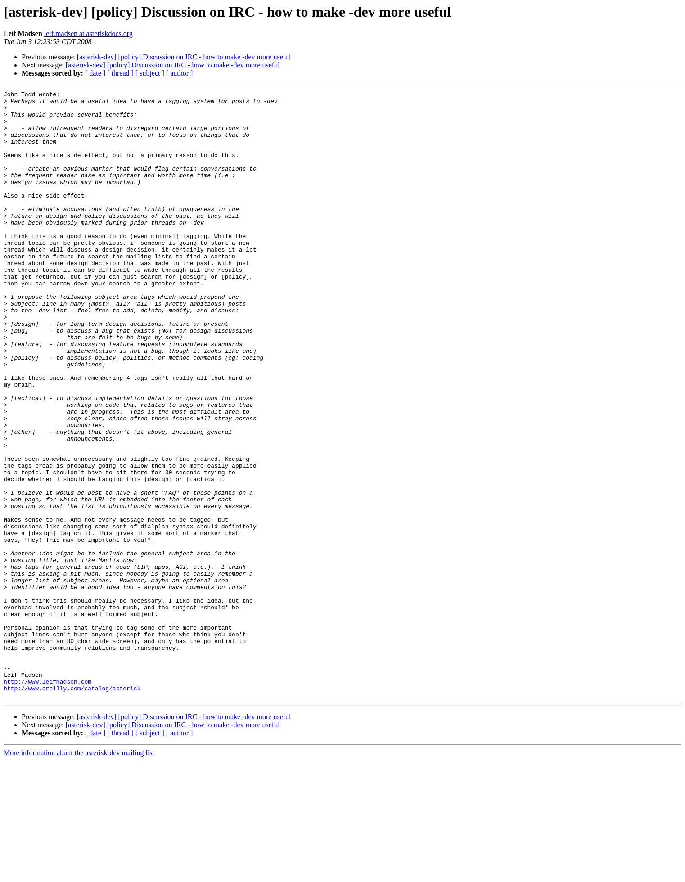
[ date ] (95, 73)
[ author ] (179, 73)
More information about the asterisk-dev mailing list (79, 874)
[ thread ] (120, 73)
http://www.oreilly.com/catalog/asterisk (72, 808)
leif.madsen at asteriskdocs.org (88, 33)
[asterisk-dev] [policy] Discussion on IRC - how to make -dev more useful (184, 57)
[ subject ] (149, 73)
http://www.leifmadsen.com (47, 800)
